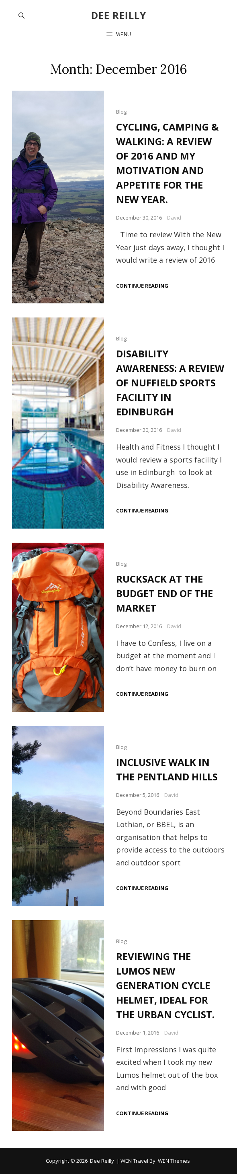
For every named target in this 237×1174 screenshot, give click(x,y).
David (174, 217)
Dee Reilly (118, 15)
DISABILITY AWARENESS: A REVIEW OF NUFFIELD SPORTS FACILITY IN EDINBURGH (170, 382)
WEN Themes (174, 1160)
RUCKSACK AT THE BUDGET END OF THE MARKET (164, 593)
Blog (121, 111)
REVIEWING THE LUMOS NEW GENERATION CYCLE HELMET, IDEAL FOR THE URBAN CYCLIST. (165, 985)
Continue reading (142, 285)
